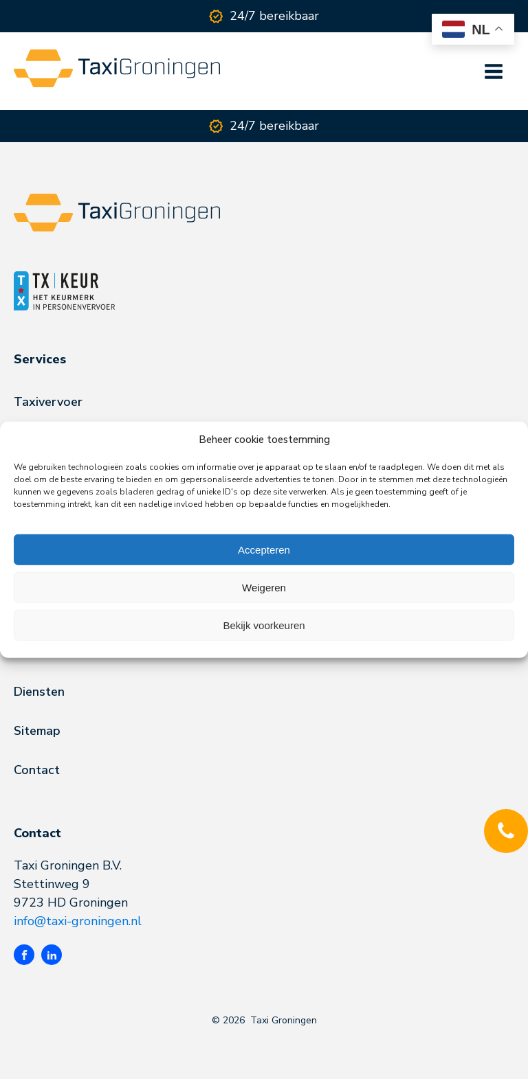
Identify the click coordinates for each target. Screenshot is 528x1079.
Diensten (39, 691)
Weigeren (264, 587)
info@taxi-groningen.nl (78, 921)
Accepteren (264, 549)
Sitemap (37, 731)
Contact (37, 770)
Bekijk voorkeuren (264, 625)
